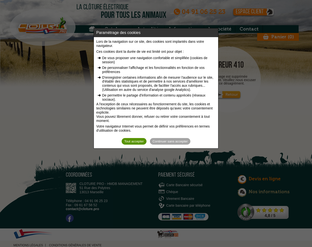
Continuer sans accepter (170, 141)
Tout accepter (134, 141)
